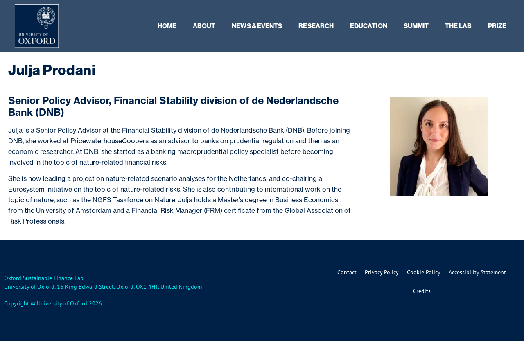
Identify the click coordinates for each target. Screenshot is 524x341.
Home (167, 26)
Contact (347, 272)
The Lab (458, 26)
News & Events (257, 26)
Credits (422, 291)
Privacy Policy (382, 272)
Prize (497, 26)
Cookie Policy (423, 272)
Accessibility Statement (477, 272)
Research (316, 26)
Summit (416, 26)
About (204, 26)
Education (368, 26)
